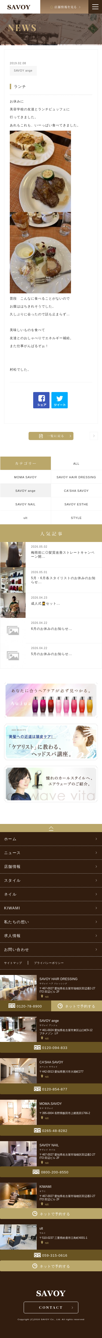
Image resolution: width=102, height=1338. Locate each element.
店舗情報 (12, 866)
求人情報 (12, 935)
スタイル (12, 880)
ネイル (10, 894)
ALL (76, 463)
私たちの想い (16, 922)
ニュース (12, 853)
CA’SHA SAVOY (76, 490)
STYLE (76, 517)
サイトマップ (13, 962)
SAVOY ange (26, 490)
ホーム (10, 839)
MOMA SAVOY (25, 477)
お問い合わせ (16, 949)
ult (25, 517)
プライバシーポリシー (49, 962)
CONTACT (51, 1307)
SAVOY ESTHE (76, 504)
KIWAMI (12, 908)
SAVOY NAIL (26, 504)
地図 (45, 996)
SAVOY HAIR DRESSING (76, 477)
